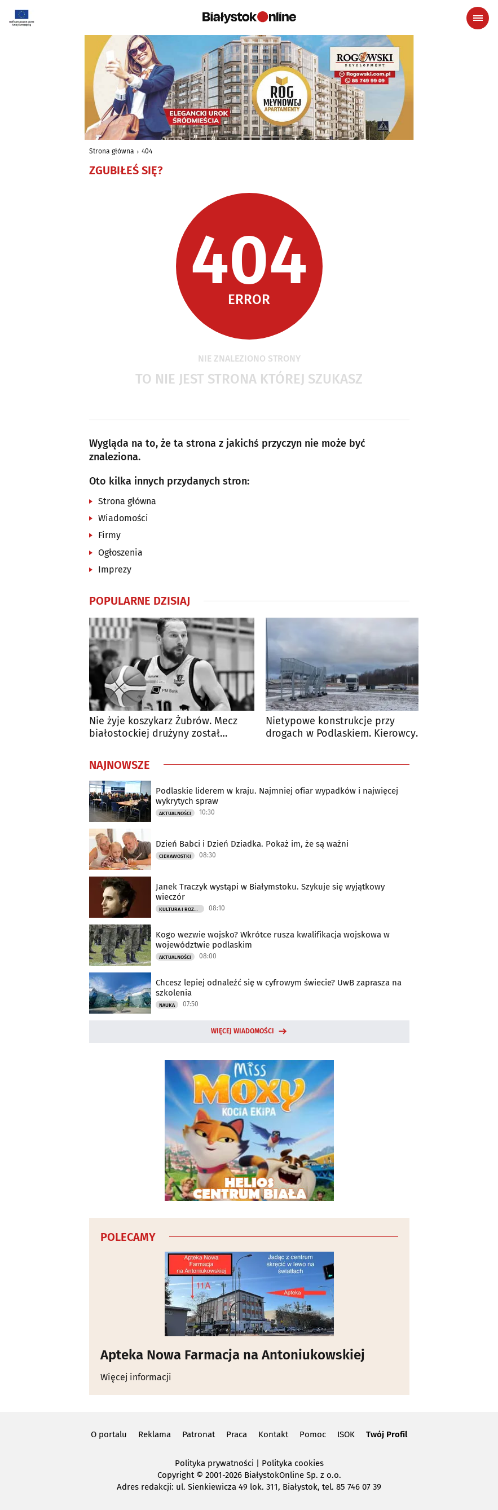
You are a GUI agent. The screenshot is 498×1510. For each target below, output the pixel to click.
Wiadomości (123, 518)
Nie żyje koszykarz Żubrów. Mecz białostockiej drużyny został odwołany (163, 727)
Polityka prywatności (214, 1463)
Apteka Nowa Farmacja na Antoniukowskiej (232, 1355)
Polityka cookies (293, 1463)
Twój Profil (386, 1434)
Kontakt (273, 1434)
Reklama (154, 1434)
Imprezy (114, 569)
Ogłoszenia (120, 552)
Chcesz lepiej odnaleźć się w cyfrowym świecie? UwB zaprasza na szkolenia (279, 988)
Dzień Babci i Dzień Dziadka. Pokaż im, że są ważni (252, 844)
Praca (236, 1434)
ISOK (346, 1434)
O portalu (109, 1434)
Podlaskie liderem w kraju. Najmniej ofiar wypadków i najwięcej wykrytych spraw (277, 796)
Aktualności (175, 813)
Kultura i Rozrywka (181, 909)
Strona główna (111, 151)
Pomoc (312, 1434)
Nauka (167, 1005)
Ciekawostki (175, 856)
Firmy (109, 535)
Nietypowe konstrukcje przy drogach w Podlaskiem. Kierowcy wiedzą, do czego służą (341, 727)
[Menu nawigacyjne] (477, 18)
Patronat (198, 1434)
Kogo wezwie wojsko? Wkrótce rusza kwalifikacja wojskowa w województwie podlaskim (273, 940)
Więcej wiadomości (242, 1031)
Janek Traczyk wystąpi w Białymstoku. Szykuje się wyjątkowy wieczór (270, 892)
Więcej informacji (135, 1377)
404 (147, 151)
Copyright (175, 1475)
